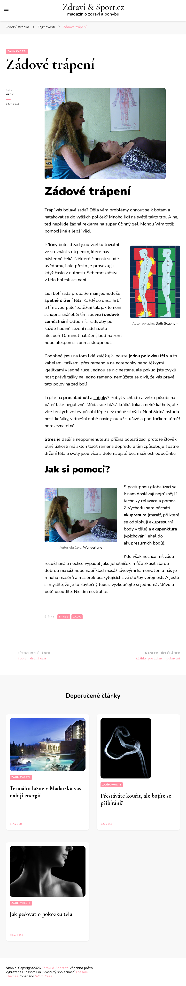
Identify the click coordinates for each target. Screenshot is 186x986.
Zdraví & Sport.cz (93, 7)
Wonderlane (92, 547)
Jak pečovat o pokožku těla (41, 914)
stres (64, 616)
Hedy (10, 94)
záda (77, 616)
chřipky (100, 398)
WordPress (43, 976)
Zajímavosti (17, 51)
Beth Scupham (167, 323)
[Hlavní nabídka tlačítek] (6, 10)
